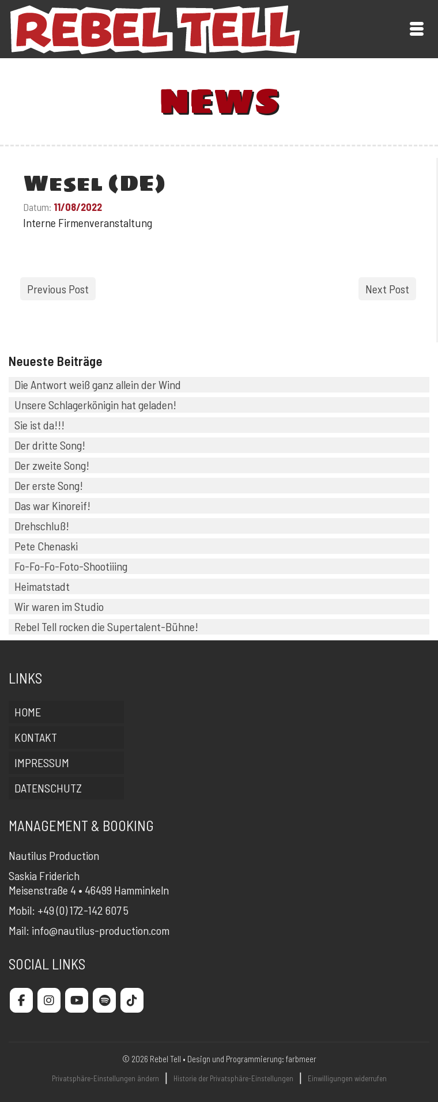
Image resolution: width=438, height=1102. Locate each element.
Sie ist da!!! (39, 425)
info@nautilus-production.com (100, 930)
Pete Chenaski (46, 546)
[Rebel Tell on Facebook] (21, 1000)
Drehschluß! (41, 526)
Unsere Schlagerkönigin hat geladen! (95, 405)
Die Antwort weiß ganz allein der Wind (97, 384)
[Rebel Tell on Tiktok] (132, 1000)
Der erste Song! (48, 485)
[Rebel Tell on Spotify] (104, 1000)
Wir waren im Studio (59, 606)
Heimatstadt (42, 586)
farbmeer (301, 1059)
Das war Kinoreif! (52, 505)
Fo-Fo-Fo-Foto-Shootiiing (70, 566)
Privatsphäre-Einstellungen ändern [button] (105, 1078)
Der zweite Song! (51, 465)
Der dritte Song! (49, 445)
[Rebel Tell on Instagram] (49, 1000)
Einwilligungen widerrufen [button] (347, 1078)
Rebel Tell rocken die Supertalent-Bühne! (106, 626)
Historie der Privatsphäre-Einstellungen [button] (233, 1078)
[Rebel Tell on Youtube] (76, 1000)
